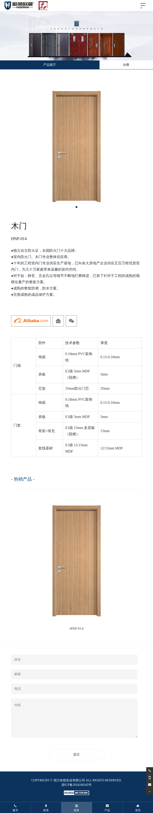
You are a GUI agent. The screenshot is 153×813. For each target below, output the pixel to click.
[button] (76, 207)
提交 (76, 754)
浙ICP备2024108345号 (76, 784)
